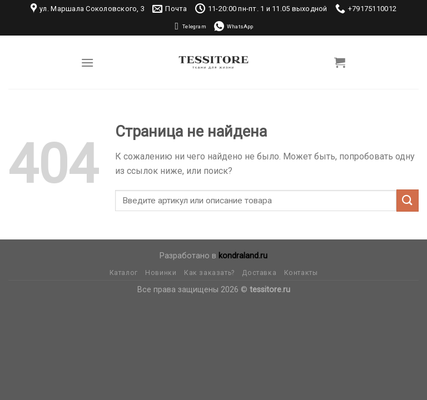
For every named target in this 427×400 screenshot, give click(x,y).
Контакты (301, 273)
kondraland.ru (243, 256)
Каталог (124, 273)
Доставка (259, 273)
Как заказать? (209, 273)
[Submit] (407, 200)
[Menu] (87, 62)
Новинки (160, 273)
